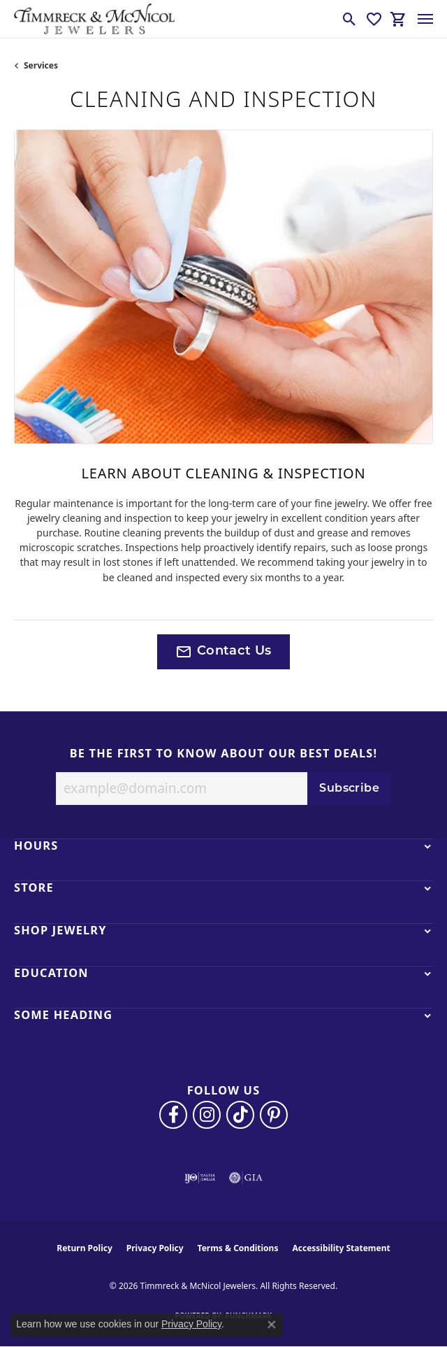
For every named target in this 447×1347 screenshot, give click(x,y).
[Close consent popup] (272, 1324)
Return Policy (84, 1248)
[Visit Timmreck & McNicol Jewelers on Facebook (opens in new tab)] (173, 1115)
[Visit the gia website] (246, 1177)
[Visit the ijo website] (200, 1177)
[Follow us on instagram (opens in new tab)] (207, 1115)
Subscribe (349, 788)
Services (41, 65)
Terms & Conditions (238, 1248)
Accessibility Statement (341, 1248)
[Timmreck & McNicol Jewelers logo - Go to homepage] (94, 19)
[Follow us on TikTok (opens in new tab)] (240, 1115)
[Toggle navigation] (425, 19)
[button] (349, 19)
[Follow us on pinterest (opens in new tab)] (274, 1115)
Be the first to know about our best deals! (224, 754)
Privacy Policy (155, 1248)
